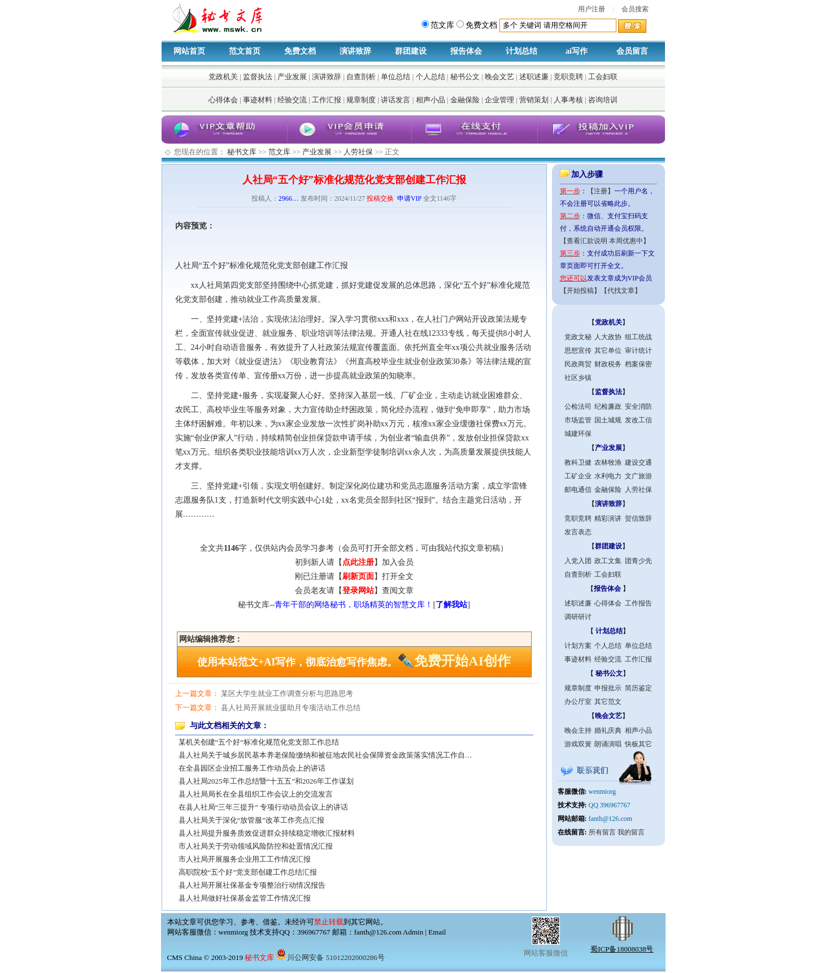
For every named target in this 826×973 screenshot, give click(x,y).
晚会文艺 (499, 76)
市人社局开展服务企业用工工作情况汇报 (245, 859)
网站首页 (189, 51)
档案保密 (638, 364)
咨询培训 (603, 100)
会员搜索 (635, 9)
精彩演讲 (607, 518)
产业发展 (292, 76)
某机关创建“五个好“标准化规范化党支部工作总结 (259, 742)
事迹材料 (257, 100)
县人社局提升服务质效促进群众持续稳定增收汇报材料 (267, 833)
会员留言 (632, 51)
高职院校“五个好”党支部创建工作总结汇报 (248, 872)
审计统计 (638, 350)
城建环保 (578, 434)
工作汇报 (326, 100)
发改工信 (638, 420)
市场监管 (578, 420)
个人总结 (430, 76)
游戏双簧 (578, 744)
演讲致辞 (355, 51)
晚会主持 (578, 730)
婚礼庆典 (607, 730)
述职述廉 (534, 76)
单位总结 (395, 76)
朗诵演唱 (607, 744)
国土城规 (607, 420)
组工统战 (638, 337)
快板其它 (638, 744)
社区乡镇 (578, 378)
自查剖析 (361, 76)
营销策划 (534, 100)
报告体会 (466, 51)
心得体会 (223, 100)
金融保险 (465, 100)
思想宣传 (578, 350)
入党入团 (578, 561)
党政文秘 (578, 337)
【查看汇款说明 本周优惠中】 (605, 241)
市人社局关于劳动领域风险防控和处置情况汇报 (256, 846)
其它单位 (607, 350)
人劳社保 (358, 152)
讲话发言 (395, 100)
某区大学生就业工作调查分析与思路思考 (287, 693)
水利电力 (607, 476)
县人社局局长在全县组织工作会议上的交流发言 (256, 794)
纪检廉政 (607, 406)
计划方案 (578, 646)
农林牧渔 (607, 462)
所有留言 (602, 832)
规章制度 (361, 100)
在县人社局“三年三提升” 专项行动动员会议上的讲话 (264, 807)
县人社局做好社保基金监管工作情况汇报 (245, 898)
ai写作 (577, 51)
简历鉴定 (638, 688)
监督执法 (257, 76)
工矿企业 (578, 476)
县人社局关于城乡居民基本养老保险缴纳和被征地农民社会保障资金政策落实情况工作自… (325, 755)
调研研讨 (578, 617)
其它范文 (607, 702)
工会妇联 (603, 76)
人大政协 (607, 337)
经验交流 (292, 100)
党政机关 (223, 76)
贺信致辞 (638, 518)
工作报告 (638, 603)
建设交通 (638, 462)
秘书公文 (465, 76)
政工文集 (607, 561)
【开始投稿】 (580, 291)
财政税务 (607, 364)
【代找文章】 (621, 291)
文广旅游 (638, 476)
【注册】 (600, 191)
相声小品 (430, 100)
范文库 (279, 152)
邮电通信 (578, 490)
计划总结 (521, 51)
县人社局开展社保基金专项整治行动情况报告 (252, 885)
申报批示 (607, 688)
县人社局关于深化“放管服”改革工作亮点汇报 (252, 820)
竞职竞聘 (568, 76)
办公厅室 (578, 702)
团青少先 (638, 561)
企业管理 (499, 100)
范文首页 (244, 51)
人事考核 (568, 100)
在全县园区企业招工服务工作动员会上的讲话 (252, 768)
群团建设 (411, 51)
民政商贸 (578, 364)
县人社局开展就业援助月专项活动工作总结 (290, 707)
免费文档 (300, 51)
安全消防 (638, 406)
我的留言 (631, 832)
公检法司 (578, 406)
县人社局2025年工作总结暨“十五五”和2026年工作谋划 (266, 781)
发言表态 (578, 532)
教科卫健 (578, 462)
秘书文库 (242, 152)
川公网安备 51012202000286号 (330, 957)
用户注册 (591, 9)
